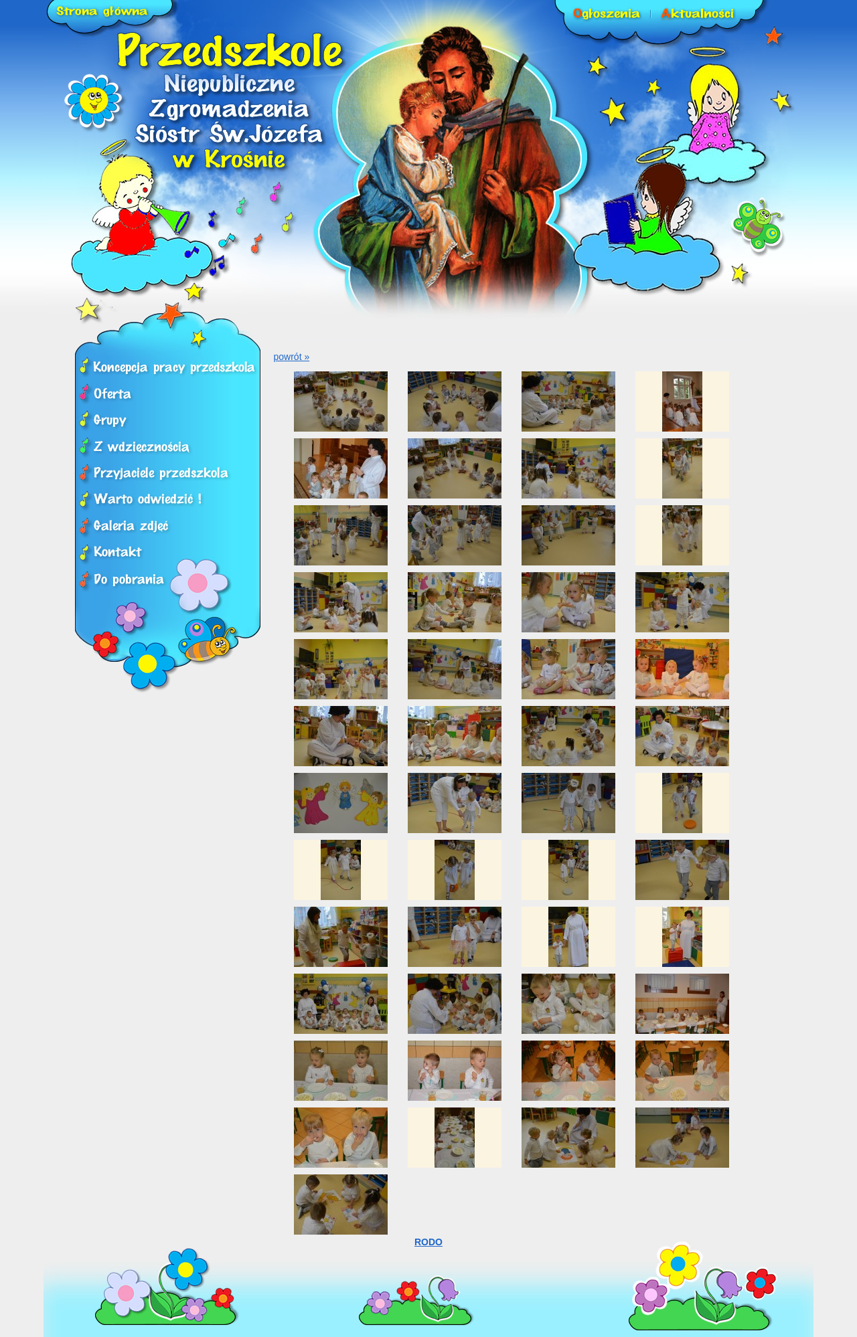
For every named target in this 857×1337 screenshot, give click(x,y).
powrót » (292, 356)
